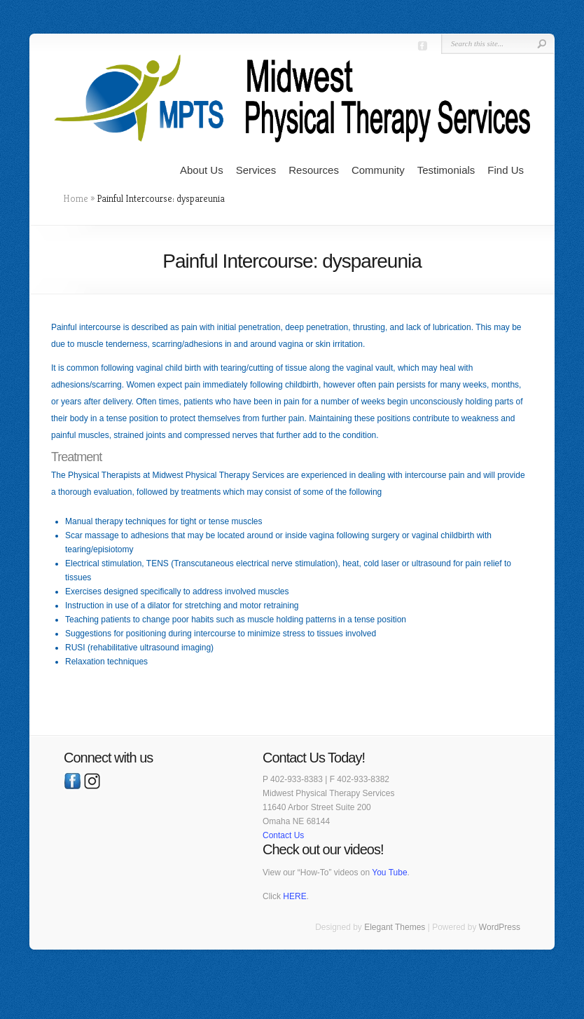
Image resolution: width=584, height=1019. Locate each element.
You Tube (389, 872)
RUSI (75, 647)
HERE (294, 896)
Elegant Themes (394, 927)
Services (256, 170)
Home (75, 198)
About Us (201, 170)
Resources (313, 170)
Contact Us (283, 835)
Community (378, 170)
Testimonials (446, 170)
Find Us (505, 170)
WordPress (499, 927)
